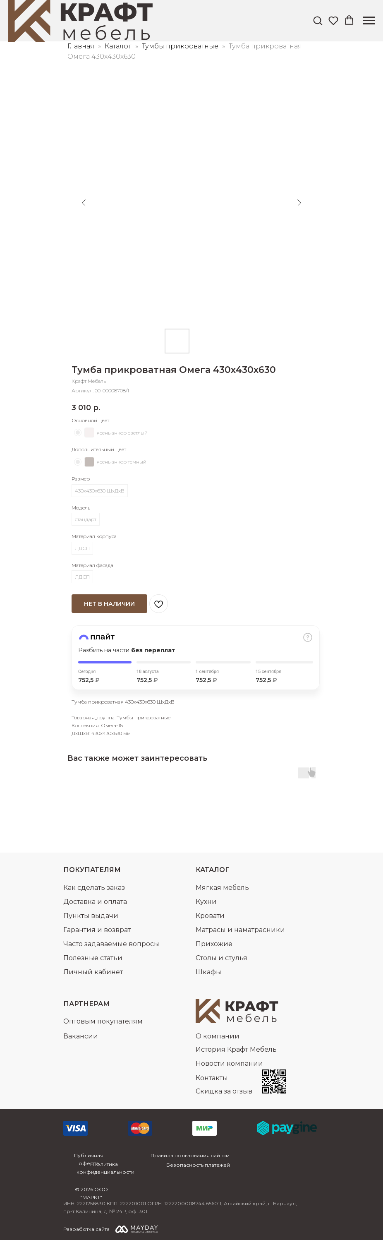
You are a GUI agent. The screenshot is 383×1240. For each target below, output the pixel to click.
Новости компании (229, 1063)
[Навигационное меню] (369, 21)
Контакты (212, 1078)
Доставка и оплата (95, 902)
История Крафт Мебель (236, 1049)
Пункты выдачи (90, 916)
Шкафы (208, 972)
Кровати (210, 916)
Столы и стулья (221, 958)
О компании (217, 1036)
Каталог (119, 46)
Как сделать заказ (94, 888)
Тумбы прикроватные (181, 46)
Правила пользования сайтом (190, 1155)
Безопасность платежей (198, 1165)
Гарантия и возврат (97, 930)
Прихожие (214, 944)
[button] (318, 20)
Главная (80, 46)
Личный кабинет (93, 972)
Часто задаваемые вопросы (111, 944)
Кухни (206, 902)
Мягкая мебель (222, 888)
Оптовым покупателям (103, 1021)
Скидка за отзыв (224, 1091)
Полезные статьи (92, 958)
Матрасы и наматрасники (240, 930)
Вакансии (80, 1036)
